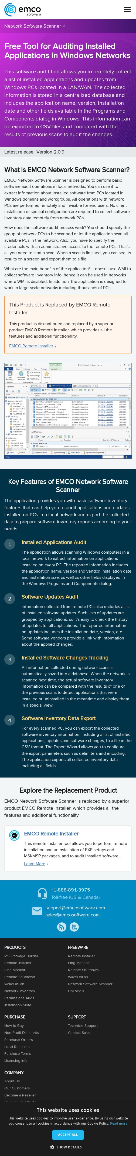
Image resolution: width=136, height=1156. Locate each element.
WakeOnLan (14, 984)
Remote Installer (17, 962)
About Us (12, 1081)
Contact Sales (79, 1032)
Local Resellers (17, 1046)
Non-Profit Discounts (21, 1032)
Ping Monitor (14, 969)
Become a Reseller (20, 1095)
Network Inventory (19, 991)
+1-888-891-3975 (70, 890)
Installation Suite (17, 1005)
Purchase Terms (17, 1053)
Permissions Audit (19, 998)
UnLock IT (76, 991)
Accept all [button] (68, 1134)
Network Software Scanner (32, 25)
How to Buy (14, 1025)
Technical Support (83, 1025)
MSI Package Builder (21, 956)
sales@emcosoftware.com (73, 915)
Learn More (34, 864)
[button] (68, 1147)
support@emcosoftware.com (75, 907)
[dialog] (68, 1129)
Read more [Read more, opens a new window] (118, 1123)
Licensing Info (16, 1060)
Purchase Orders (18, 1039)
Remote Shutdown (19, 976)
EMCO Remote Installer (31, 346)
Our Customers (17, 1088)
